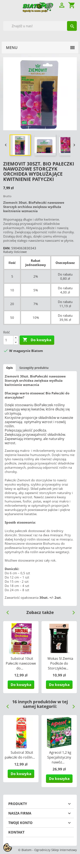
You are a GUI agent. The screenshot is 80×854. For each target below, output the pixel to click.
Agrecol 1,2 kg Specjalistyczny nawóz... (59, 757)
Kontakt (16, 832)
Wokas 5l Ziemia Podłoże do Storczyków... (60, 663)
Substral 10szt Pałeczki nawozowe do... (21, 663)
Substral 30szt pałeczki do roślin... (20, 755)
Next (72, 611)
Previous (6, 611)
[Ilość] (8, 340)
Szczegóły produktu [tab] (34, 368)
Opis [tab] (9, 368)
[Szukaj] (40, 26)
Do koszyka (37, 340)
